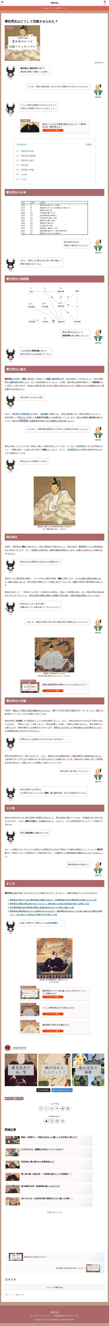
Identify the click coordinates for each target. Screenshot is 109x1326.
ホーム (31, 1279)
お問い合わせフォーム (72, 1279)
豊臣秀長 (82, 547)
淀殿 (74, 582)
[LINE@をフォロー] (62, 1121)
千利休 (34, 550)
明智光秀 (25, 414)
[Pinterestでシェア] (62, 1108)
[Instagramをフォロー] (57, 1121)
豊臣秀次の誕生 (27, 160)
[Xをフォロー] (51, 1121)
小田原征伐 (71, 450)
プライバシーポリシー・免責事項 (48, 1279)
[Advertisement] (54, 1193)
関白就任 (25, 165)
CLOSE (88, 144)
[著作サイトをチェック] (46, 1121)
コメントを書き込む (54, 1251)
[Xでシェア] (41, 1108)
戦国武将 (9, 1098)
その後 (24, 174)
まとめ (24, 179)
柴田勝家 (44, 414)
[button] (68, 1108)
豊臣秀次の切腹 (27, 170)
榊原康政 (24, 421)
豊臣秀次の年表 (27, 151)
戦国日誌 (54, 3)
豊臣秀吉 (56, 379)
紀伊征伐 (80, 446)
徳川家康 (52, 923)
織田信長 (14, 382)
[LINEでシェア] (57, 1108)
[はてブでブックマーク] (51, 1108)
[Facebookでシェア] (46, 1108)
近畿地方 (19, 1098)
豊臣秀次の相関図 (28, 156)
